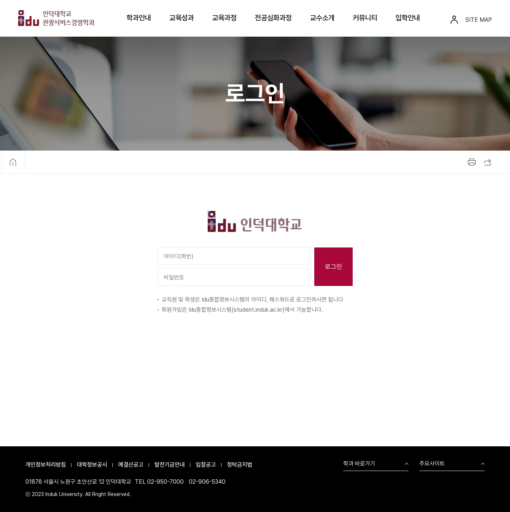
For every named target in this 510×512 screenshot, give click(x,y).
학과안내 (139, 17)
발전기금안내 (169, 464)
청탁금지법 (239, 464)
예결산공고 (131, 464)
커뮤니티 (365, 17)
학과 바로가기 (359, 464)
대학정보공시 (92, 464)
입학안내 (407, 17)
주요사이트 (432, 464)
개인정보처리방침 (45, 464)
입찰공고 (206, 464)
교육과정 (224, 17)
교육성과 (181, 17)
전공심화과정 (273, 17)
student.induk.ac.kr (258, 310)
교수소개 (322, 17)
